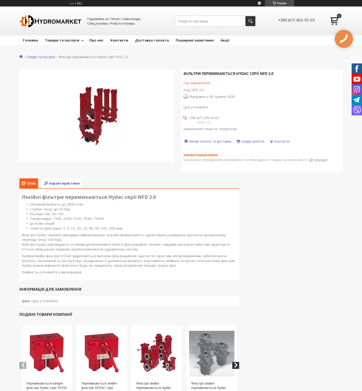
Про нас (96, 40)
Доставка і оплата (152, 40)
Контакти (119, 40)
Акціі (224, 40)
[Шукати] (250, 21)
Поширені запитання (195, 40)
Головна (30, 40)
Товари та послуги (62, 40)
